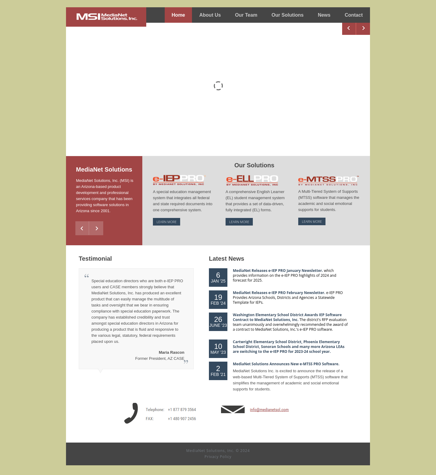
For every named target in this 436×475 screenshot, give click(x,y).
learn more (167, 221)
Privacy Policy (218, 456)
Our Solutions (288, 16)
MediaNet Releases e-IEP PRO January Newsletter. (278, 270)
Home (178, 15)
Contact (354, 15)
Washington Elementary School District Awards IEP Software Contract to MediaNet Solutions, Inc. (287, 317)
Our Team (246, 15)
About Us (210, 15)
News (324, 15)
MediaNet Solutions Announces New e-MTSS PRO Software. (286, 363)
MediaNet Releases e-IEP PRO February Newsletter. (279, 292)
